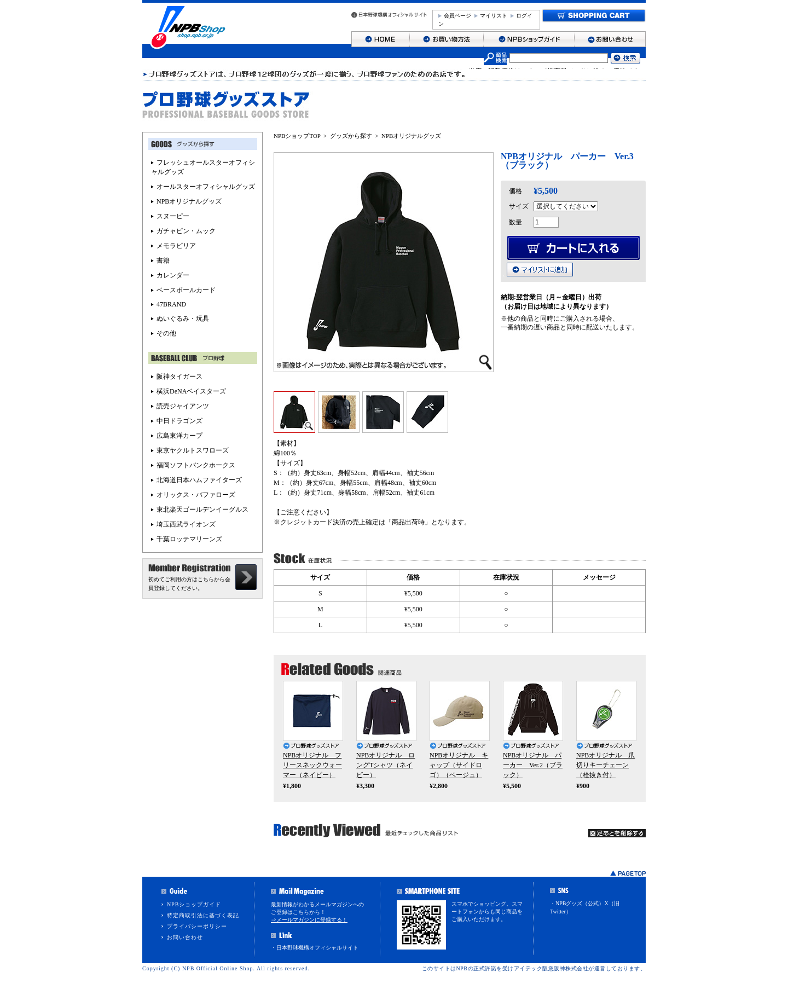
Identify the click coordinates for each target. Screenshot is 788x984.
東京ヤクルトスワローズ (193, 450)
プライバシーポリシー (197, 926)
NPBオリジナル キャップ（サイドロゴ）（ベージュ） (459, 765)
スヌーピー (173, 216)
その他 (166, 333)
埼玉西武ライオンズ (186, 524)
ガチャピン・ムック (186, 231)
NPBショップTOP (297, 135)
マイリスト (493, 16)
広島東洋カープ (179, 435)
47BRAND (171, 304)
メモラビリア (176, 246)
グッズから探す (351, 135)
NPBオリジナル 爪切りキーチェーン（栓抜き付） (605, 765)
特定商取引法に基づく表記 (203, 915)
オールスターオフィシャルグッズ (206, 186)
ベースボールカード (186, 290)
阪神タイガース (179, 376)
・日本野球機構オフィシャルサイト (314, 948)
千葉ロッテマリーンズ (189, 539)
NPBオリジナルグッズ (411, 135)
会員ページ (457, 16)
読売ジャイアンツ (183, 406)
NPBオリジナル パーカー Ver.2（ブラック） (533, 765)
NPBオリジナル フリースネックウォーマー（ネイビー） (312, 765)
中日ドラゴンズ (179, 421)
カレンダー (173, 275)
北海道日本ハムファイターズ (199, 480)
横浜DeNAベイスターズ (191, 391)
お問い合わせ (185, 937)
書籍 (163, 260)
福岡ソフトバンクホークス (196, 465)
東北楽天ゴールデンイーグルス (202, 509)
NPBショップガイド (194, 904)
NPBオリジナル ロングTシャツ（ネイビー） (385, 765)
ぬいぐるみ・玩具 (183, 318)
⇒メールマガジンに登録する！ (309, 920)
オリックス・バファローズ (196, 495)
